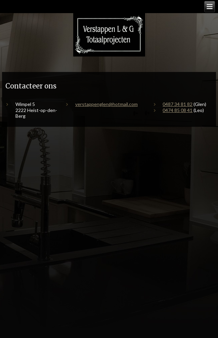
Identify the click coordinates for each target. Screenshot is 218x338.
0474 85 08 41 (177, 110)
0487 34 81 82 (177, 104)
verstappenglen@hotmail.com (106, 104)
